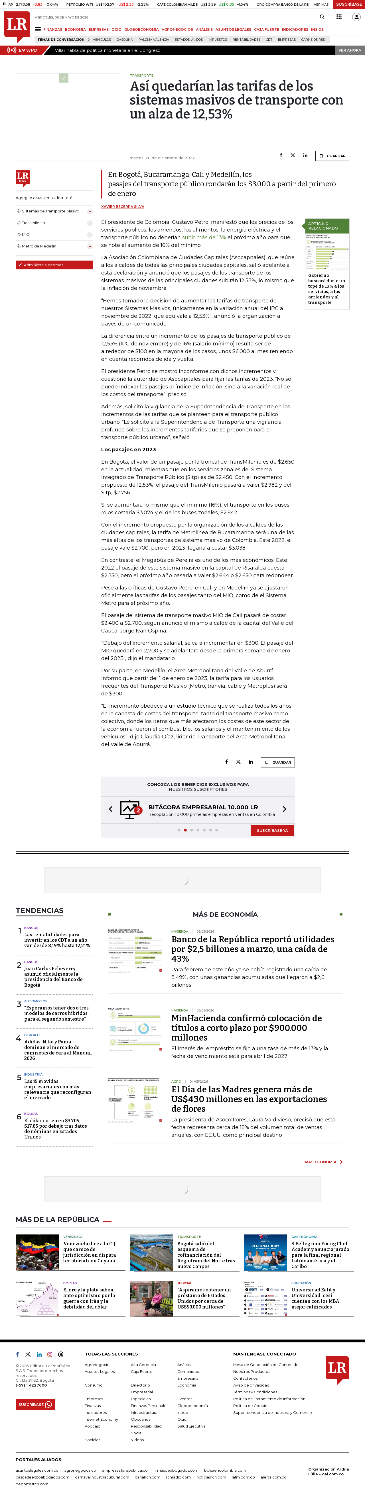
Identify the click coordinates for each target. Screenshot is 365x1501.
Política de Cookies (251, 1405)
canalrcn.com (147, 1477)
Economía (186, 1385)
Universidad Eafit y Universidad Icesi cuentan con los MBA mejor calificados (315, 1298)
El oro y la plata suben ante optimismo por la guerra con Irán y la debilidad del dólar (89, 1298)
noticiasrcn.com (211, 1477)
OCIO (116, 29)
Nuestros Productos (251, 1371)
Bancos (31, 928)
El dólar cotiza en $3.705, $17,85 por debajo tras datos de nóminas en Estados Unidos (55, 1129)
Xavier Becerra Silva (122, 206)
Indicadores (96, 1412)
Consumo (94, 1385)
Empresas (287, 40)
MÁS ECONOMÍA (320, 1162)
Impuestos (217, 40)
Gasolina (125, 40)
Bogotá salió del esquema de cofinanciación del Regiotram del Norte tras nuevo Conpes (206, 1255)
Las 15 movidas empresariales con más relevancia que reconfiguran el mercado (57, 1090)
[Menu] (39, 29)
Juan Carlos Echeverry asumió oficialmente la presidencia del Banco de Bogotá (53, 977)
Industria (33, 1074)
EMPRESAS (99, 29)
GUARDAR (332, 155)
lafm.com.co (243, 1477)
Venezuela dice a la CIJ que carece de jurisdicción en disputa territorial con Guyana (89, 1252)
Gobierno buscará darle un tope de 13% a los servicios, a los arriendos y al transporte (326, 289)
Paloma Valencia (154, 40)
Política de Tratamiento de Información (269, 1398)
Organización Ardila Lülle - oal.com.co (328, 1471)
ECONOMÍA (75, 29)
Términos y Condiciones (255, 1392)
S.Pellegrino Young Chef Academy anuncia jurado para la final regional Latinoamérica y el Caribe (320, 1255)
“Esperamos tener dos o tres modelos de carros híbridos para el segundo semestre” (56, 1013)
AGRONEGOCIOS (177, 29)
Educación (301, 1283)
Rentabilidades (246, 40)
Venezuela (72, 1237)
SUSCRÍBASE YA (272, 830)
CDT (269, 40)
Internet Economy (101, 1419)
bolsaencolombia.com (225, 1470)
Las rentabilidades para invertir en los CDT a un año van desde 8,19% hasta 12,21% (57, 940)
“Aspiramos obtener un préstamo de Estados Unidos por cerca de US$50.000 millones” (204, 1298)
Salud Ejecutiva (191, 1426)
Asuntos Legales (100, 1371)
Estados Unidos (189, 40)
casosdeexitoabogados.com (42, 1477)
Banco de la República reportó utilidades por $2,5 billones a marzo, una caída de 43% (252, 949)
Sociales (92, 1439)
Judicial (184, 1283)
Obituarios (140, 1419)
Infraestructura (144, 1412)
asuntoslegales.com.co (37, 1470)
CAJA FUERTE (266, 29)
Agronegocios (98, 1364)
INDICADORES (295, 29)
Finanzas (93, 1405)
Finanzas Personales (149, 1405)
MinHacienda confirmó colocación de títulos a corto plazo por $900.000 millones (246, 1028)
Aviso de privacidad (251, 1385)
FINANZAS (52, 29)
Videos (137, 1439)
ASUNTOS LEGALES (233, 29)
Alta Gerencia (143, 1364)
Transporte (189, 1237)
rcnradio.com (178, 1477)
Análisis (183, 1364)
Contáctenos (245, 1378)
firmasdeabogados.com (175, 1470)
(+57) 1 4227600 (31, 1385)
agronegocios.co (80, 1470)
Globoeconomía (192, 1405)
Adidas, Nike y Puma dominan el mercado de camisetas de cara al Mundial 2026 (58, 1050)
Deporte (32, 1035)
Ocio (181, 1419)
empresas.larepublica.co (125, 1470)
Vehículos (102, 40)
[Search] (322, 17)
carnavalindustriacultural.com (102, 1477)
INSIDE (317, 29)
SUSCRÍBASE (349, 4)
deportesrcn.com (32, 1484)
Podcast (92, 1426)
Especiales (141, 1398)
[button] (109, 810)
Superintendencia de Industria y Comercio (272, 1412)
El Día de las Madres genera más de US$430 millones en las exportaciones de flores (249, 1099)
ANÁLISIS (204, 29)
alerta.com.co (274, 1477)
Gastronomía (304, 1237)
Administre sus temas (41, 265)
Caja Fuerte (142, 1371)
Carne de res (313, 40)
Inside (182, 1412)
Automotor (36, 1001)
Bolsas (31, 1114)
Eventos (184, 1398)
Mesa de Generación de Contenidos (266, 1364)
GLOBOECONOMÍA (141, 29)
